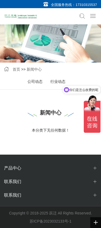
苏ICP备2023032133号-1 (51, 221)
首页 (16, 69)
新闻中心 (34, 69)
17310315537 (86, 5)
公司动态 (35, 81)
